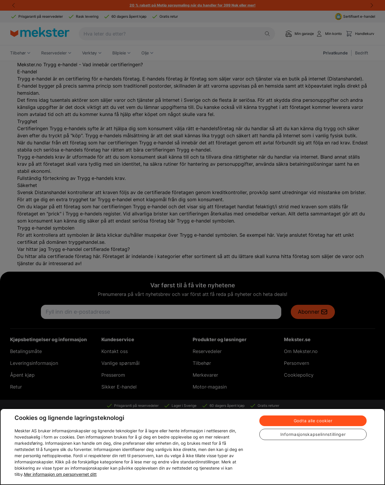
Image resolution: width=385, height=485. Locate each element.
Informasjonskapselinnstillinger (313, 434)
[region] (192, 446)
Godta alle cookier (313, 420)
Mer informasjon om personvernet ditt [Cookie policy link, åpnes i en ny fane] (60, 474)
